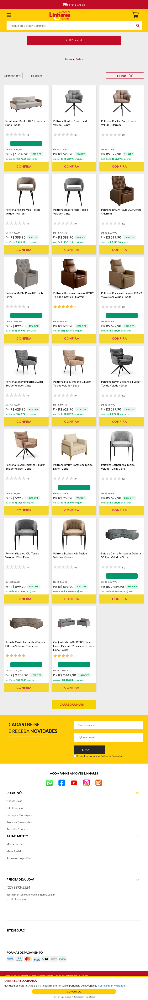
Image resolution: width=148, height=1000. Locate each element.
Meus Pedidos (15, 851)
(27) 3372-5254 (18, 887)
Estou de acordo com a (100, 756)
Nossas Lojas (14, 800)
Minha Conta (14, 844)
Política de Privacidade (112, 756)
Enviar (86, 749)
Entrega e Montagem (19, 815)
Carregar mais (72, 704)
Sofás (79, 59)
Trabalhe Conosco (18, 829)
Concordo (74, 991)
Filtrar (125, 75)
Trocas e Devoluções (19, 822)
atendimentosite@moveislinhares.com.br (31, 894)
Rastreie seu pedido (19, 858)
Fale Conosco (15, 808)
